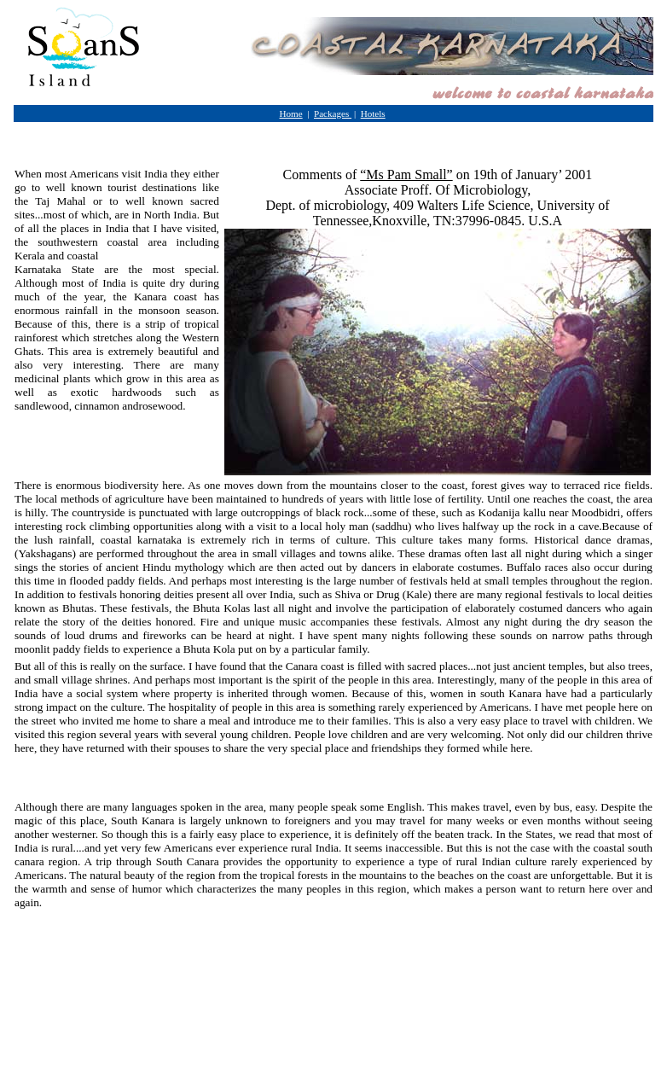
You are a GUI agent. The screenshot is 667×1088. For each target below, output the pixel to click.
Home (291, 113)
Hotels (373, 113)
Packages (332, 113)
